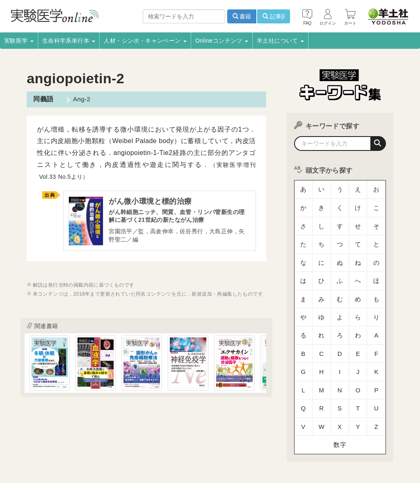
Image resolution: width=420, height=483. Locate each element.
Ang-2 (79, 99)
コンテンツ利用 (283, 442)
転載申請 (323, 442)
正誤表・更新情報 (233, 442)
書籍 (242, 16)
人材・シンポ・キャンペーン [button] (145, 40)
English (281, 453)
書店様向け (156, 442)
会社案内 (16, 442)
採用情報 (48, 442)
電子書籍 (122, 442)
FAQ (214, 453)
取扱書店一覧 (85, 442)
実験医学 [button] (19, 40)
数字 (339, 370)
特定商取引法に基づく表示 (167, 453)
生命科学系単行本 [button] (69, 40)
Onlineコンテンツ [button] (221, 40)
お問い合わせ (246, 453)
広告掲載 (191, 442)
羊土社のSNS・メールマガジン (89, 453)
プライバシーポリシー (370, 442)
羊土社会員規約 (24, 453)
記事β (273, 16)
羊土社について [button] (280, 40)
